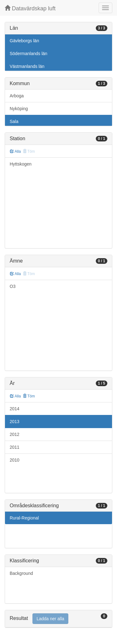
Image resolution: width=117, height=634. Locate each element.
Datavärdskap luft (30, 8)
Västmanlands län (27, 66)
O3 (13, 286)
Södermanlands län (28, 53)
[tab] (58, 618)
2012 (14, 434)
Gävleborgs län (24, 40)
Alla (15, 151)
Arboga (17, 95)
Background (21, 573)
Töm (29, 396)
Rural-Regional (24, 517)
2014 (14, 408)
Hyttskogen (21, 163)
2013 (14, 421)
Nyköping (19, 108)
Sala (14, 121)
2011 (14, 447)
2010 (14, 460)
